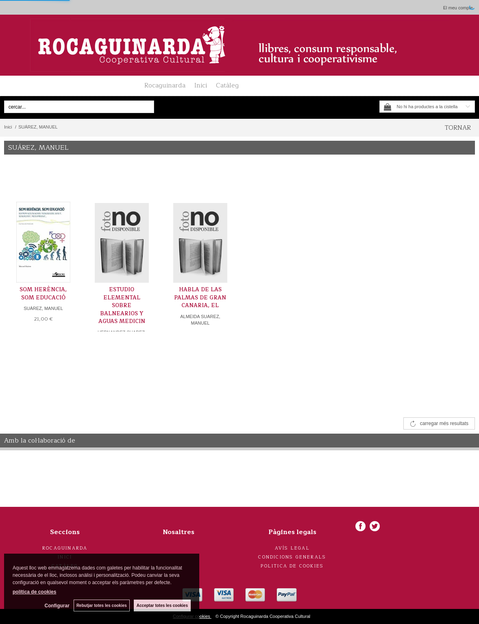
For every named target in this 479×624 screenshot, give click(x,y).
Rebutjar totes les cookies (101, 605)
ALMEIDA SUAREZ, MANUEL (200, 320)
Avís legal (292, 548)
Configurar (57, 606)
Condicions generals (292, 557)
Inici (200, 85)
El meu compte (458, 7)
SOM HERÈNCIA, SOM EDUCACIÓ (43, 293)
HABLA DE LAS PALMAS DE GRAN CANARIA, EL (200, 297)
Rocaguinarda (164, 85)
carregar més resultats (444, 423)
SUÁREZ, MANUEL (43, 308)
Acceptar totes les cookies (162, 605)
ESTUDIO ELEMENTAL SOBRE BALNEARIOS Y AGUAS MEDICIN (121, 305)
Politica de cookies (292, 566)
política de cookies (34, 592)
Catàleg (227, 85)
